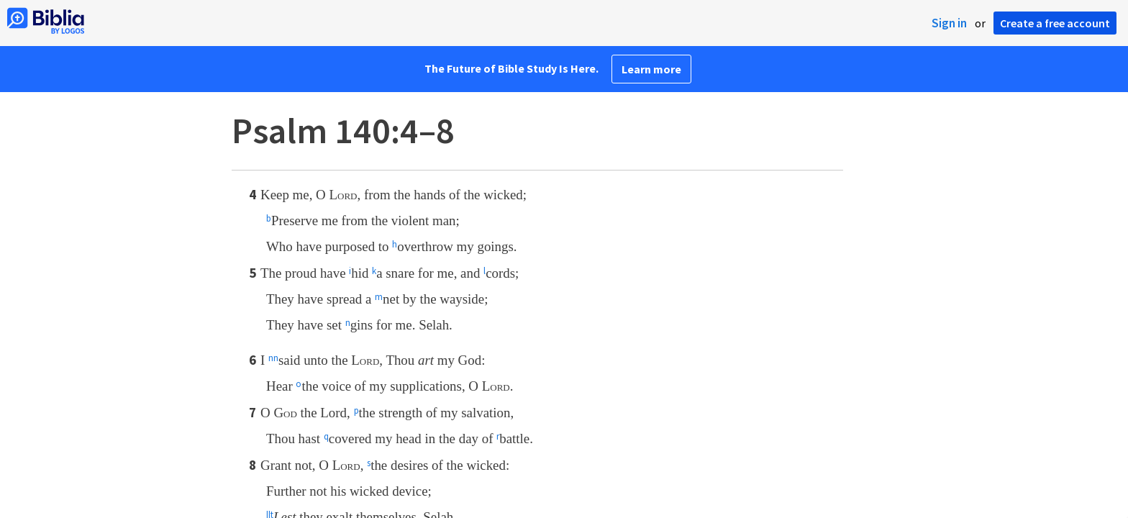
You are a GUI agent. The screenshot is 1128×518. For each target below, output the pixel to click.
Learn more (651, 69)
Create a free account (1055, 23)
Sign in (949, 23)
